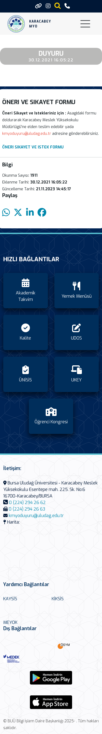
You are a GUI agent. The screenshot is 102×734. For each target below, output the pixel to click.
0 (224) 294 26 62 (27, 502)
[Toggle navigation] (85, 24)
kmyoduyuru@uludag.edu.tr (36, 515)
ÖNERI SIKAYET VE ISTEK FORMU (33, 147)
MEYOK (10, 622)
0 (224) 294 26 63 (27, 509)
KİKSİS (58, 599)
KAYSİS (10, 599)
